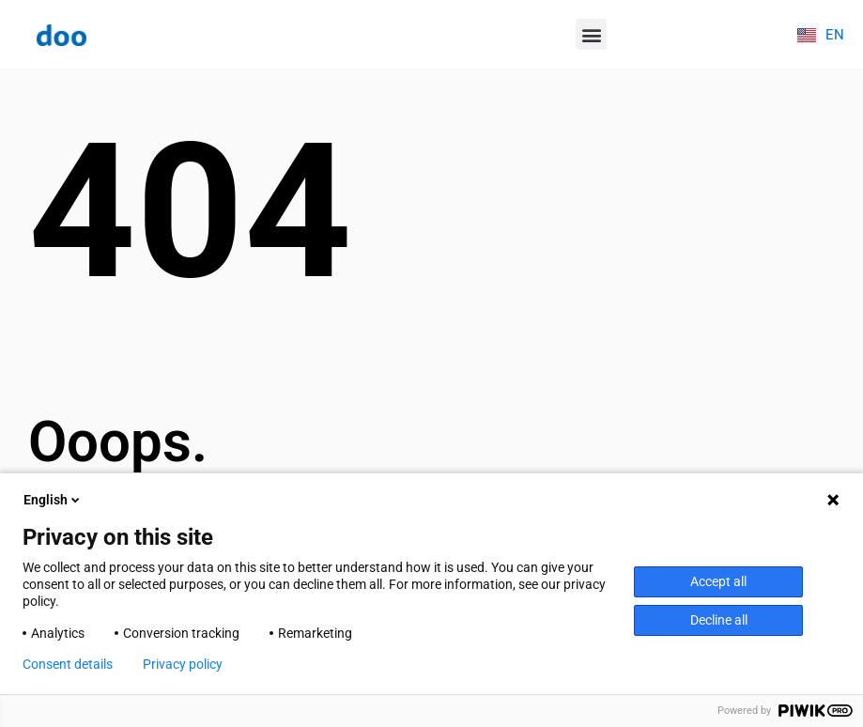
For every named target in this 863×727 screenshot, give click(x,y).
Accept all (718, 581)
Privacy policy (183, 664)
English (53, 499)
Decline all (718, 619)
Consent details (68, 664)
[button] (591, 34)
